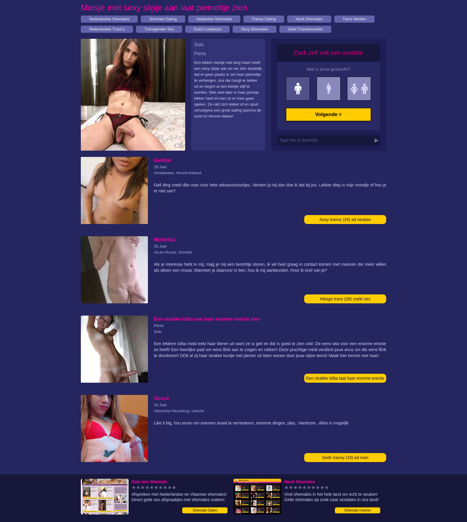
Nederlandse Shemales (109, 19)
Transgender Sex (159, 29)
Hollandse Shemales (214, 19)
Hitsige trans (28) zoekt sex (345, 298)
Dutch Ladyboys (207, 29)
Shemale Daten (205, 510)
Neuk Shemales (309, 19)
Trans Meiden (354, 19)
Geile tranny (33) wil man (345, 457)
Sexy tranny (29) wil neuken (345, 219)
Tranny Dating (264, 19)
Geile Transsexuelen (305, 29)
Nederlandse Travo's (107, 29)
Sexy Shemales (254, 29)
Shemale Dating (163, 19)
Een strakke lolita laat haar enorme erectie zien (345, 379)
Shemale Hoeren (357, 510)
